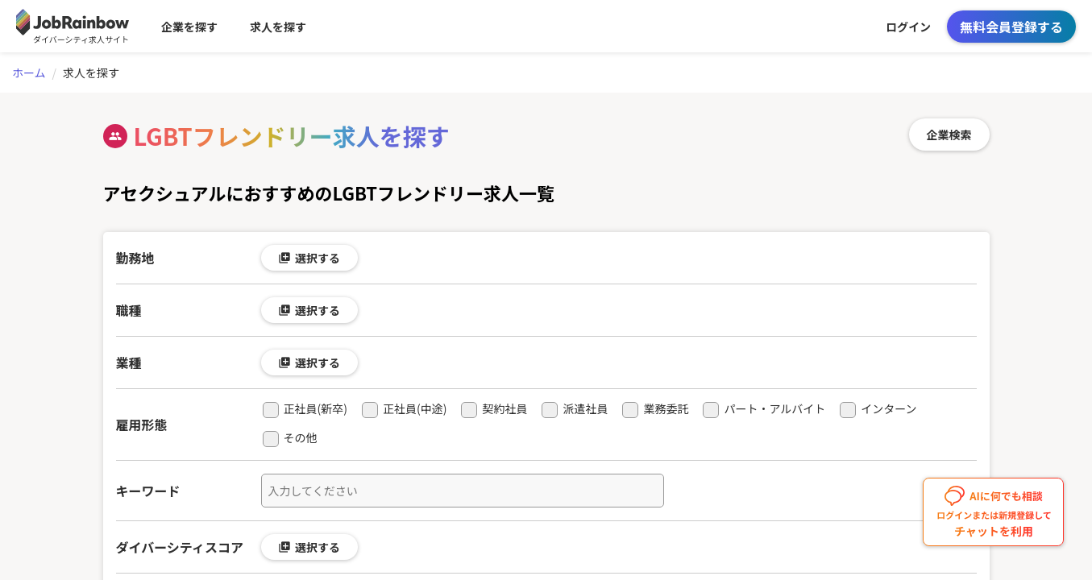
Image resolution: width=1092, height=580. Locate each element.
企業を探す (189, 27)
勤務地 (135, 257)
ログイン (908, 27)
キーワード (148, 490)
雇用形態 (142, 424)
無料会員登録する (1011, 26)
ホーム (29, 72)
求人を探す (278, 27)
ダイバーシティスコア (179, 547)
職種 (129, 310)
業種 (129, 362)
